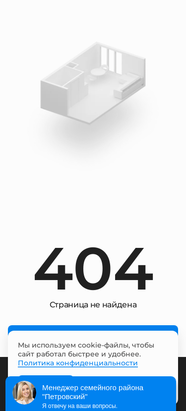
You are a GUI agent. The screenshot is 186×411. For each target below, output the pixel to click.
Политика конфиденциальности (78, 362)
